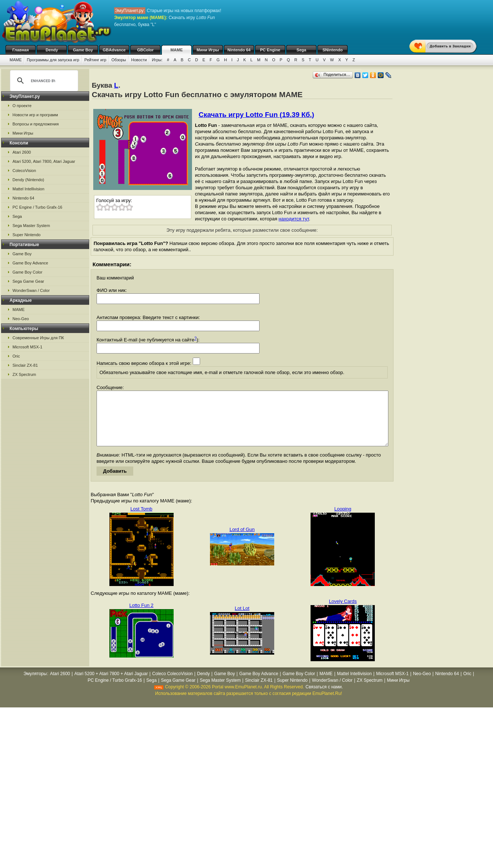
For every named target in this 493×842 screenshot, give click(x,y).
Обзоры (119, 60)
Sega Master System (31, 225)
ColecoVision (24, 170)
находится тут (294, 219)
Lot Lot (242, 619)
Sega (301, 50)
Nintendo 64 (239, 50)
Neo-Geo (20, 318)
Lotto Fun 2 (141, 616)
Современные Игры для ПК (38, 338)
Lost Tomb (141, 520)
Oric (16, 356)
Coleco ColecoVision (172, 684)
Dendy (52, 50)
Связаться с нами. (324, 697)
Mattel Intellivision (28, 189)
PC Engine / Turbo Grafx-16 (37, 207)
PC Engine (270, 50)
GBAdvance (114, 50)
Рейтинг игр (95, 60)
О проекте (22, 105)
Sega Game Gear (28, 281)
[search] (43, 80)
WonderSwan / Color (31, 290)
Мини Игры (208, 50)
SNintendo (333, 50)
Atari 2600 (21, 152)
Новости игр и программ (35, 115)
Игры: (157, 60)
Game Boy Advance (30, 263)
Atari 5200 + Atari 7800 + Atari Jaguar (111, 684)
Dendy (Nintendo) (28, 179)
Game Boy (83, 50)
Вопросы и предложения (35, 124)
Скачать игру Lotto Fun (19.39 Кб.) (256, 114)
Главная (20, 50)
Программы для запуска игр (53, 60)
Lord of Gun (242, 540)
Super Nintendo (26, 235)
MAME (176, 50)
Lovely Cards (343, 612)
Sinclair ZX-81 (25, 365)
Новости (139, 60)
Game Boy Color (27, 272)
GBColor (145, 50)
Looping (342, 520)
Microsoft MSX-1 (27, 347)
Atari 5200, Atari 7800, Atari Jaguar (43, 161)
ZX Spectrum (24, 374)
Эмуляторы (35, 684)
